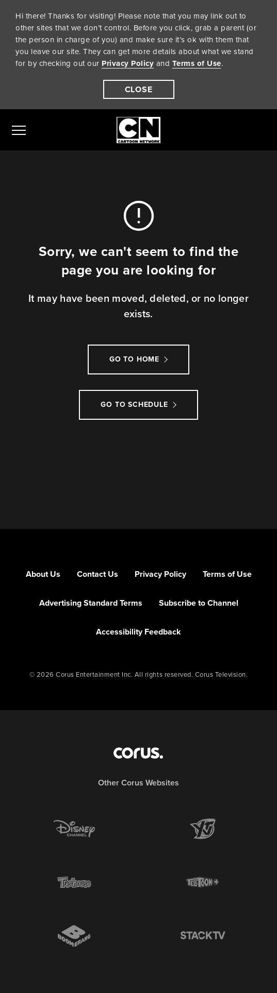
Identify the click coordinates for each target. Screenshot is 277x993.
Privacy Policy (128, 63)
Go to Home (134, 359)
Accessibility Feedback (138, 632)
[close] (138, 89)
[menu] (19, 130)
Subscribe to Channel (198, 603)
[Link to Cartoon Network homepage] (138, 130)
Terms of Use (196, 63)
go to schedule (134, 404)
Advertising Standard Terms (90, 603)
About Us (43, 574)
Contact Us (97, 574)
